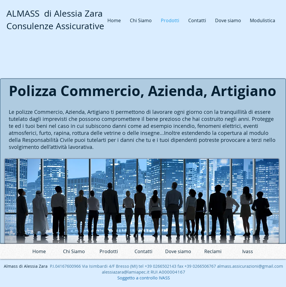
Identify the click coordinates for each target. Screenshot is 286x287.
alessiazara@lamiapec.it (125, 272)
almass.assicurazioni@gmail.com (250, 266)
